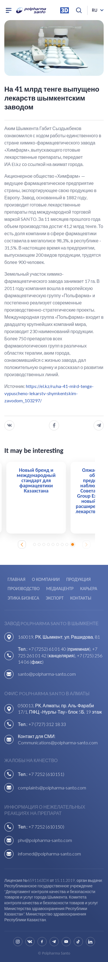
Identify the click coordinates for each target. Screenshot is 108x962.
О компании (46, 579)
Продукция (78, 579)
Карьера (88, 588)
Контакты (80, 598)
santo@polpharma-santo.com (47, 674)
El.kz (16, 164)
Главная (16, 579)
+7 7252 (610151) (46, 774)
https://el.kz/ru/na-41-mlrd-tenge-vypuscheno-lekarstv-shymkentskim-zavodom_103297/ (49, 393)
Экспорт (55, 598)
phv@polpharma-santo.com (45, 840)
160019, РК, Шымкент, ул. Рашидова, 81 (59, 637)
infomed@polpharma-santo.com (49, 853)
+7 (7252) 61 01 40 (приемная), (60, 649)
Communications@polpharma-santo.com (58, 742)
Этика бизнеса (23, 598)
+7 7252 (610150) (46, 826)
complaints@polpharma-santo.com (52, 787)
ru (94, 10)
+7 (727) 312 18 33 (47, 724)
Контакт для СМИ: (37, 736)
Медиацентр (59, 588)
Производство (23, 588)
